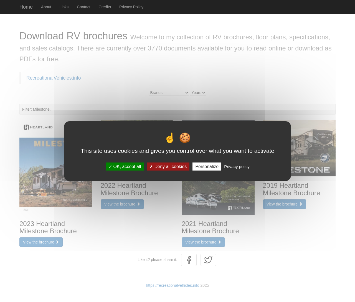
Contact (83, 7)
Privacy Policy (131, 7)
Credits (105, 7)
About (46, 7)
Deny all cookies (168, 166)
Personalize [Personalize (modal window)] (207, 166)
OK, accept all (124, 166)
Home (26, 7)
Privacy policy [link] (237, 166)
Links (64, 7)
